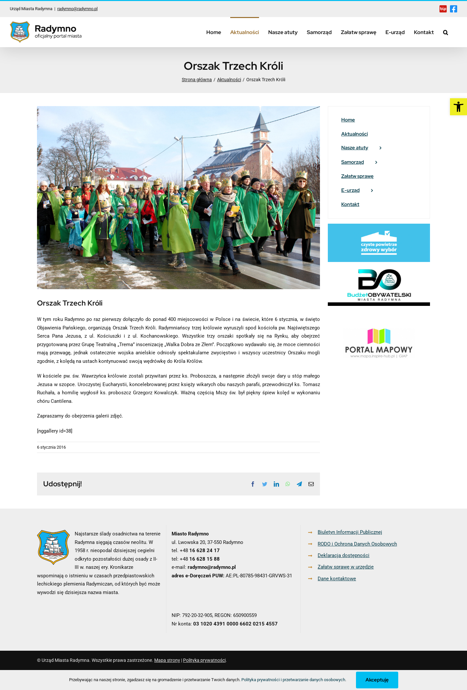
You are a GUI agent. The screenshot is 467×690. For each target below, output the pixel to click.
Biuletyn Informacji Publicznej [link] (350, 532)
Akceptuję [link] (377, 680)
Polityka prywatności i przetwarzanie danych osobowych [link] (293, 679)
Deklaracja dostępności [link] (343, 555)
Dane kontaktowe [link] (337, 579)
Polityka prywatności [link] (204, 660)
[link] (458, 106)
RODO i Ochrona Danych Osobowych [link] (357, 544)
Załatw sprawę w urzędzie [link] (346, 567)
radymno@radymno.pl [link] (77, 8)
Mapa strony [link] (167, 660)
